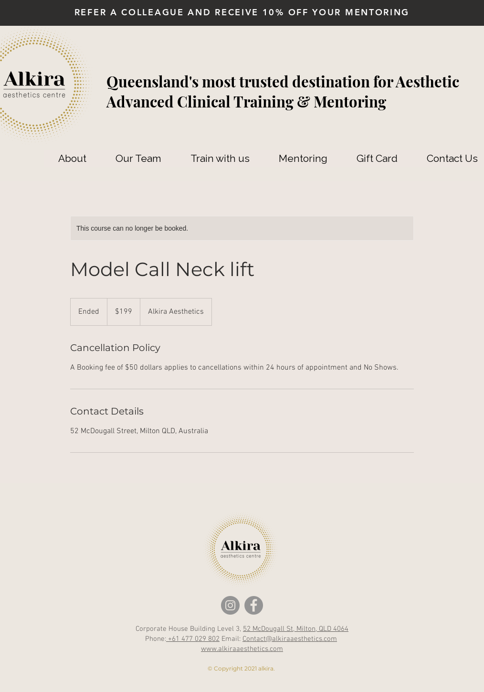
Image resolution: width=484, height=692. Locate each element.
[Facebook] (253, 605)
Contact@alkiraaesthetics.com (289, 639)
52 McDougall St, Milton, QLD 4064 (295, 629)
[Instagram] (230, 605)
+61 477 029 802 (193, 639)
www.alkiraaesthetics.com (242, 649)
